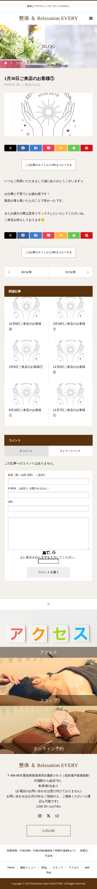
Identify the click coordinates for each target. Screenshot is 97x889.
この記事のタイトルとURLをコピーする (48, 164)
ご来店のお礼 (31, 84)
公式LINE (48, 830)
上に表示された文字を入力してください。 (48, 557)
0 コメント (26, 450)
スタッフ (58, 867)
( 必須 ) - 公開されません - (28, 488)
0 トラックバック (70, 450)
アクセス (74, 867)
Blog (44, 867)
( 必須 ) (26, 475)
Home (11, 867)
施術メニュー (28, 867)
